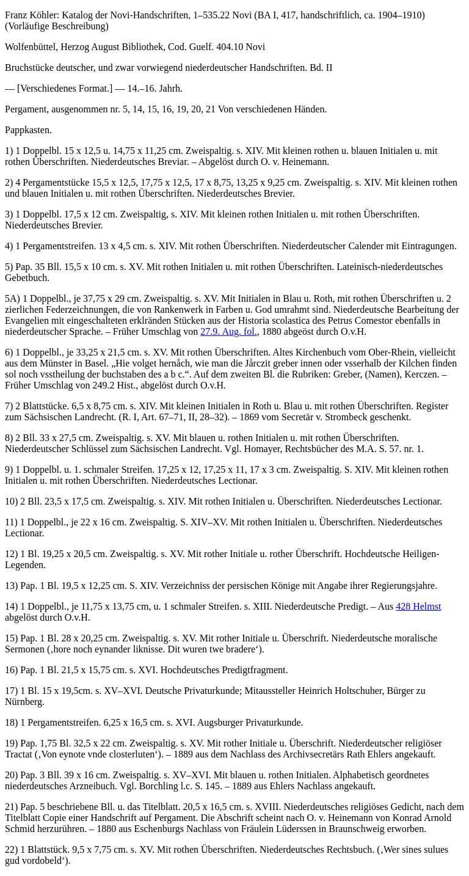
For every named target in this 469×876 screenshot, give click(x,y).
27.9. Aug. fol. (228, 331)
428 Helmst (418, 606)
